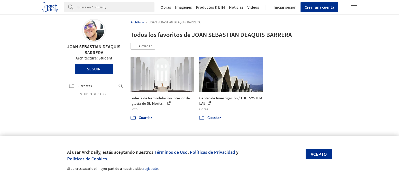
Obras (166, 7)
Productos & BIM (210, 7)
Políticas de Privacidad (212, 152)
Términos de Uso (171, 152)
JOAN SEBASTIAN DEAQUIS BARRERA (93, 49)
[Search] (115, 7)
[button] (143, 46)
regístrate (150, 168)
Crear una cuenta (319, 7)
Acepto (319, 154)
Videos (253, 7)
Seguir (94, 68)
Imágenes (183, 7)
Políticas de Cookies (87, 159)
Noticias (236, 7)
